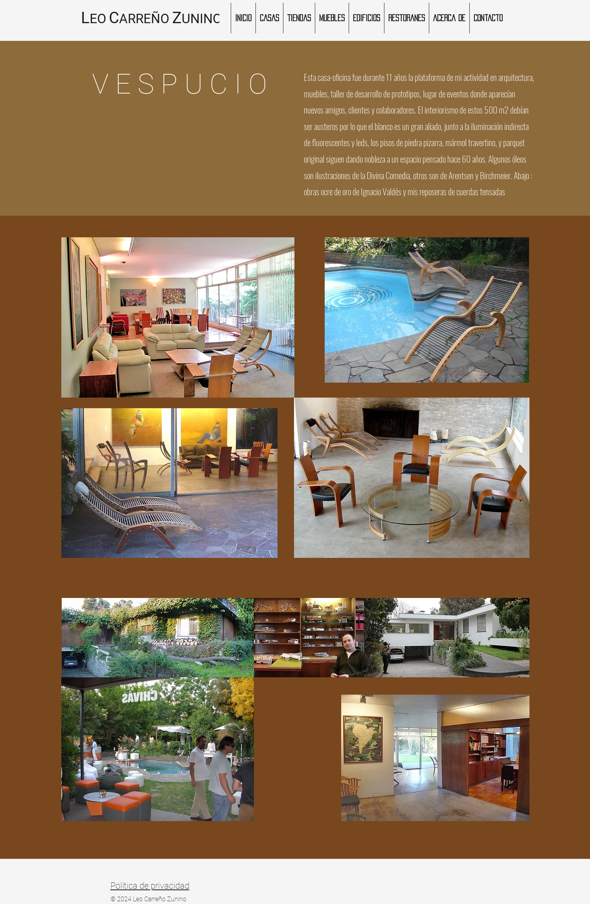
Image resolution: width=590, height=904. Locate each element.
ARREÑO (144, 18)
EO (98, 18)
